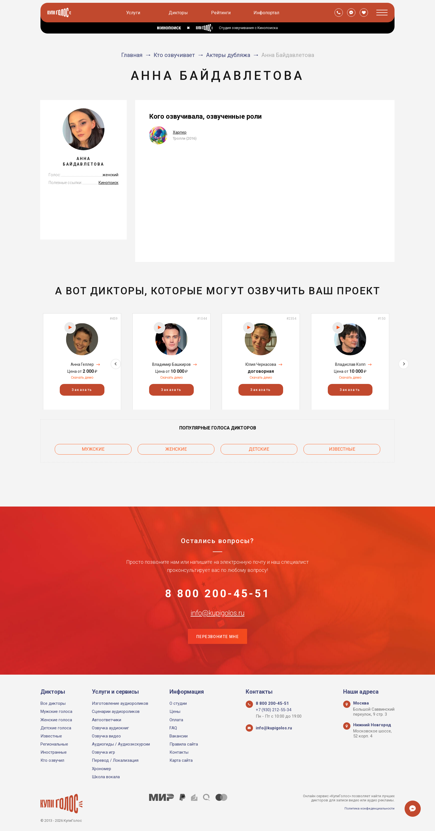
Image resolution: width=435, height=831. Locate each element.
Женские (176, 447)
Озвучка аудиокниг (110, 727)
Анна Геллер (82, 364)
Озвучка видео (106, 736)
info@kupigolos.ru (217, 608)
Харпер (180, 132)
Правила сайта (183, 744)
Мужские (93, 447)
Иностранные (53, 752)
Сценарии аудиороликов (116, 711)
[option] (82, 361)
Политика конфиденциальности (367, 808)
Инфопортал (267, 12)
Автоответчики (106, 719)
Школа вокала (106, 776)
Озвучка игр (103, 752)
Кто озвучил (52, 760)
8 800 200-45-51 (217, 580)
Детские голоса (55, 727)
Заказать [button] (82, 389)
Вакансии (178, 736)
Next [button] (403, 361)
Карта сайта (181, 760)
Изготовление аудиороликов (120, 703)
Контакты (178, 752)
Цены (174, 711)
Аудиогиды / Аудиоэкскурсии (121, 744)
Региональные (54, 744)
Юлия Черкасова (260, 364)
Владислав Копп (350, 364)
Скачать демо (82, 377)
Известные (342, 447)
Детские (259, 447)
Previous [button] (31, 361)
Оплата (176, 719)
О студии (178, 703)
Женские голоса (56, 719)
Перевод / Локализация (115, 760)
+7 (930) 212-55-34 (273, 709)
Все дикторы (53, 703)
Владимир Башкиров (171, 364)
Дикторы (179, 12)
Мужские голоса (56, 711)
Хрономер (101, 768)
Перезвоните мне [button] (217, 636)
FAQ (173, 727)
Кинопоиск (108, 182)
